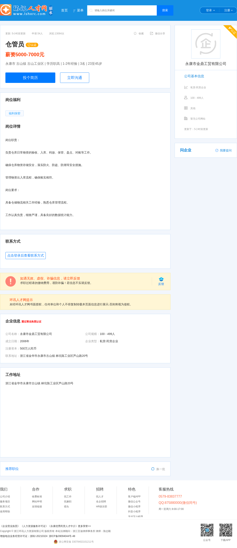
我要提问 (223, 150)
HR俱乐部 (101, 506)
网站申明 (37, 501)
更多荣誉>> (84, 526)
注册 (227, 10)
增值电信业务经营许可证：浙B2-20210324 (23, 536)
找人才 (100, 496)
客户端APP (134, 496)
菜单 (80, 10)
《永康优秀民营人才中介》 (63, 526)
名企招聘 (101, 501)
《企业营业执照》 (10, 526)
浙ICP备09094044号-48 (62, 536)
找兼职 (68, 501)
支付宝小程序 (135, 516)
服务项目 (5, 501)
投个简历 (30, 78)
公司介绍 (5, 496)
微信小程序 (134, 506)
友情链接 (37, 506)
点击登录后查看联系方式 (25, 255)
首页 (64, 10)
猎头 (66, 506)
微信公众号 (134, 501)
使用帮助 (5, 511)
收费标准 (37, 496)
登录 (209, 10)
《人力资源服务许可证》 (34, 526)
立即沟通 (74, 78)
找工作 (68, 496)
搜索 (165, 10)
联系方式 (5, 506)
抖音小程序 (134, 511)
